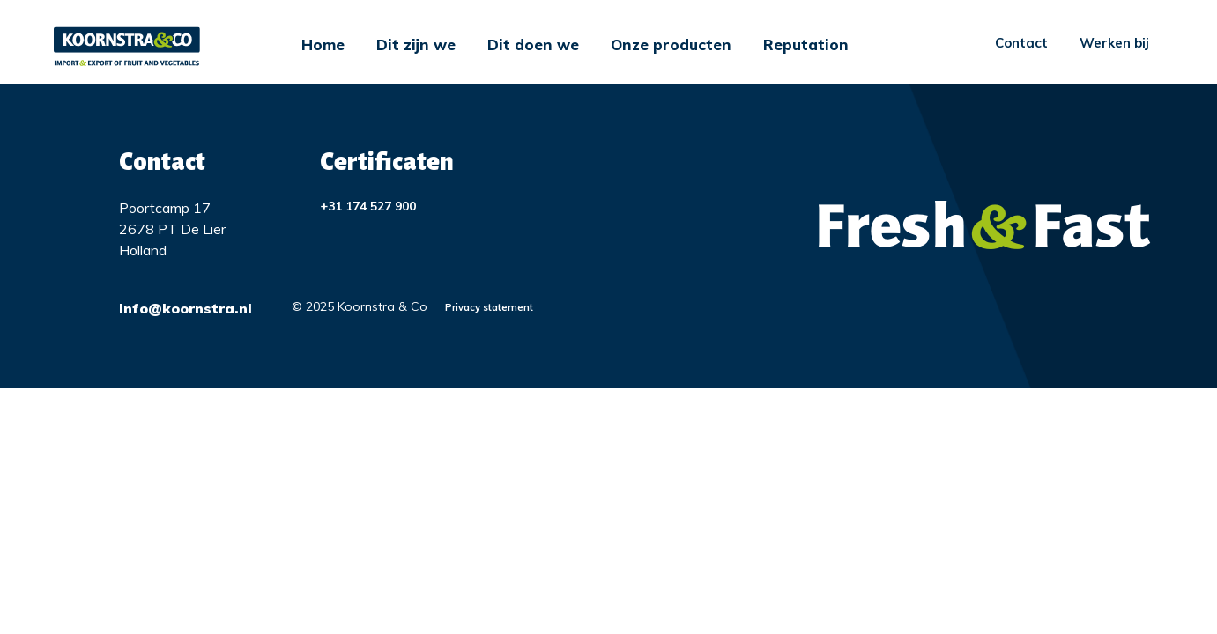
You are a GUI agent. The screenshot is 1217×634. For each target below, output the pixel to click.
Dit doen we (533, 44)
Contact (1021, 42)
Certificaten (387, 162)
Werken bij (1114, 42)
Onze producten (671, 44)
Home (323, 44)
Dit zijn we (416, 44)
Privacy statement (489, 307)
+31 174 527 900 (368, 206)
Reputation (806, 44)
